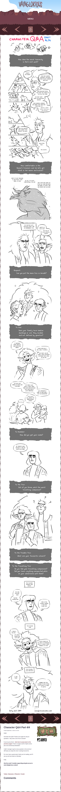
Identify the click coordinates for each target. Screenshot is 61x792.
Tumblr (23, 774)
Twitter (6, 774)
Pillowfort (17, 774)
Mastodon (11, 774)
